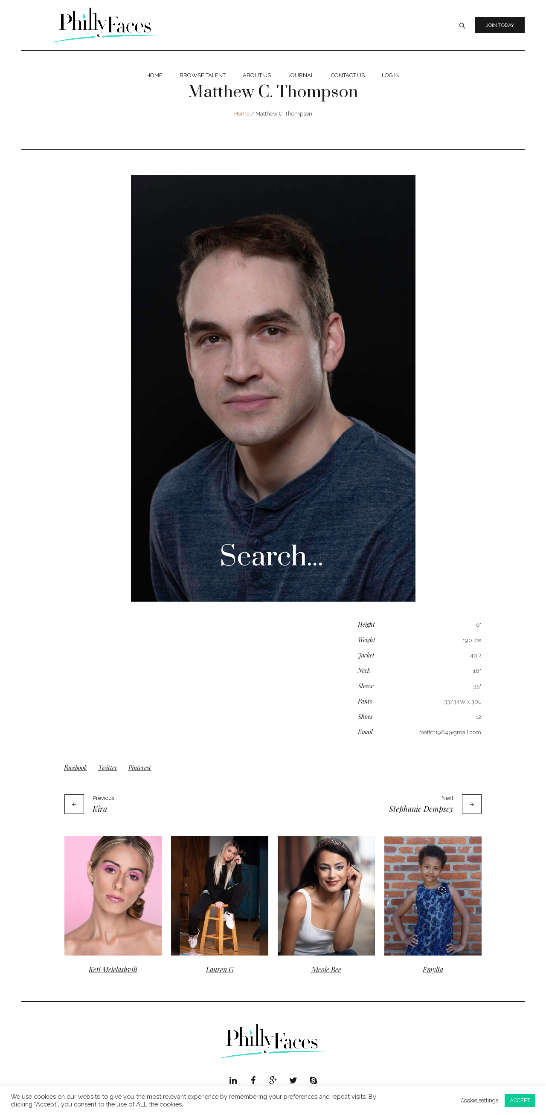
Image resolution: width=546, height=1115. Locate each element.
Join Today (500, 25)
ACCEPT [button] (520, 1100)
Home (242, 113)
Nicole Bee (326, 969)
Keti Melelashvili (113, 969)
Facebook (75, 768)
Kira (100, 809)
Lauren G (219, 969)
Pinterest (139, 768)
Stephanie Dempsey (421, 809)
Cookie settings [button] (479, 1100)
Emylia (433, 969)
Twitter (107, 768)
